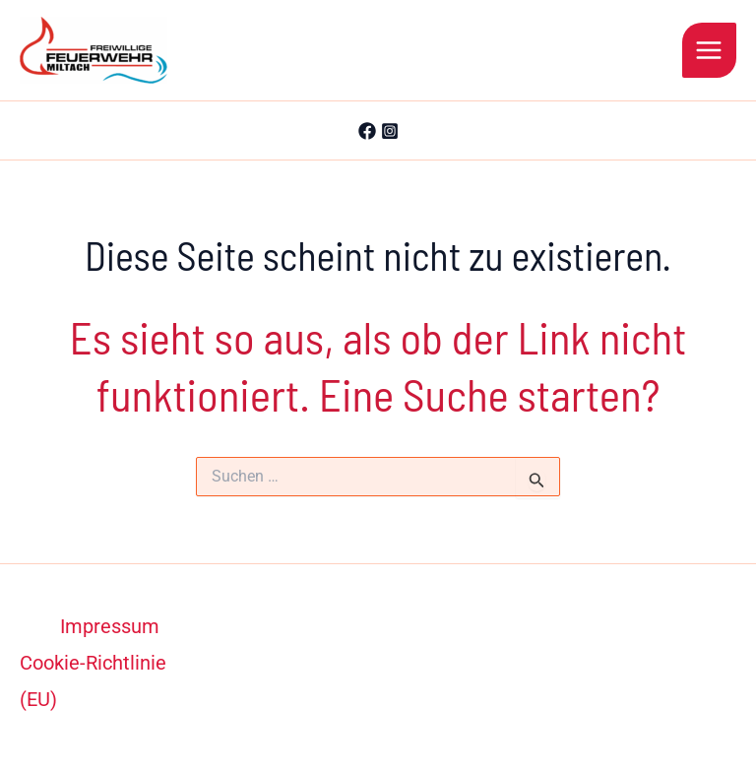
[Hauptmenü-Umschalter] (709, 50)
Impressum (109, 626)
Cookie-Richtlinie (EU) (93, 681)
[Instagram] (390, 131)
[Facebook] (367, 131)
